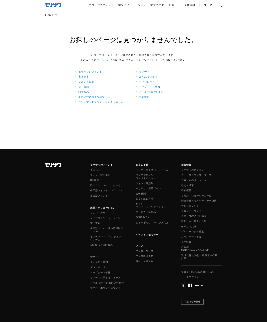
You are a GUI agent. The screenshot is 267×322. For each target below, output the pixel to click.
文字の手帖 (142, 164)
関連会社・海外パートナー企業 (199, 201)
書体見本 (83, 76)
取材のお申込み (144, 261)
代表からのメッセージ (194, 180)
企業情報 (144, 96)
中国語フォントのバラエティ (106, 190)
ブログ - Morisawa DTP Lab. (197, 272)
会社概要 (186, 190)
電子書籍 (83, 86)
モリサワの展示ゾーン (148, 188)
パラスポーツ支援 (191, 237)
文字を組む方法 (144, 199)
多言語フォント (99, 195)
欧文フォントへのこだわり (105, 185)
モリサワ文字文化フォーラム (152, 170)
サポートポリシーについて (105, 288)
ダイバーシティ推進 (192, 231)
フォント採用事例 (100, 175)
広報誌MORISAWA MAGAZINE (195, 249)
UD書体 (94, 180)
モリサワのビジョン (192, 170)
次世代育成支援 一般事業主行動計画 (199, 257)
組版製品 (83, 91)
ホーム (106, 60)
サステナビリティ (191, 211)
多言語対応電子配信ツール (94, 96)
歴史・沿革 (187, 185)
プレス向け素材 (144, 256)
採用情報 (186, 242)
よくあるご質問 (148, 76)
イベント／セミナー (147, 234)
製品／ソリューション (103, 207)
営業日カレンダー (191, 206)
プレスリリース (144, 251)
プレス (139, 245)
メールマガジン (190, 277)
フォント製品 (86, 81)
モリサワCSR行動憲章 (194, 216)
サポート (144, 71)
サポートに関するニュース (105, 277)
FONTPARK (142, 217)
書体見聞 (141, 193)
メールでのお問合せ (151, 91)
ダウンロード (147, 81)
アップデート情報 (149, 86)
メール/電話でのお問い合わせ (107, 283)
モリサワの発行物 (146, 212)
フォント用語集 (144, 183)
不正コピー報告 (192, 301)
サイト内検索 (220, 5)
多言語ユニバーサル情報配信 (106, 230)
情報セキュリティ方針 (194, 221)
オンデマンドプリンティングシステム (100, 101)
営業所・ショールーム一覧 (196, 195)
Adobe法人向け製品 (101, 245)
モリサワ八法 (188, 226)
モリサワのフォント (90, 71)
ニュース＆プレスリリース (196, 175)
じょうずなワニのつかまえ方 (152, 222)
